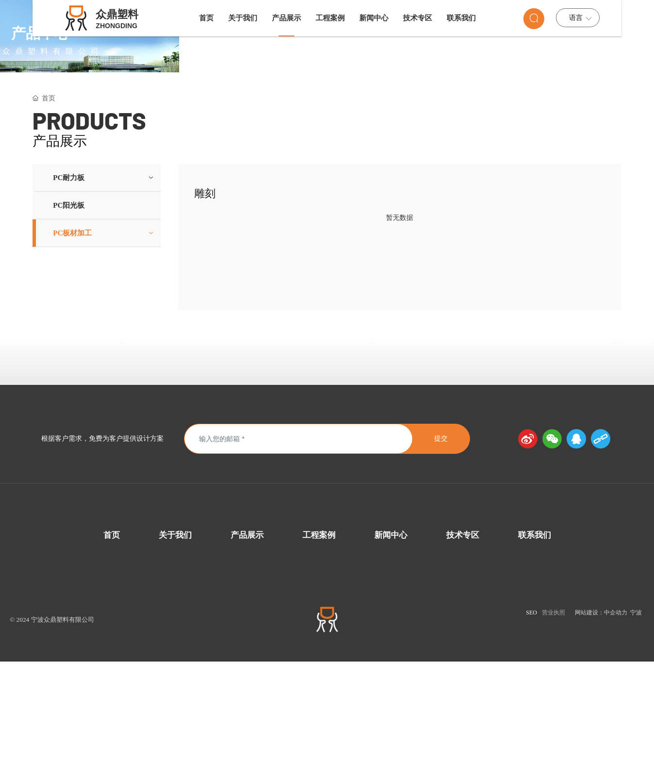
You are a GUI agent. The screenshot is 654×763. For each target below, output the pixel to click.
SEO (531, 710)
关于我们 (175, 633)
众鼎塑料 (117, 14)
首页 (111, 633)
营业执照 (553, 710)
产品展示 (247, 633)
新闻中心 (390, 633)
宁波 (635, 710)
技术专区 (462, 633)
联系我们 (534, 633)
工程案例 (318, 633)
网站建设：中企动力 (601, 710)
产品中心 (327, 91)
